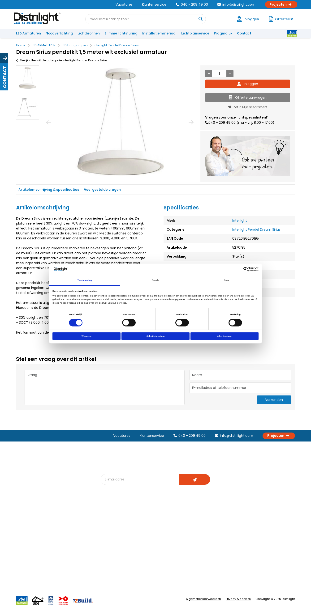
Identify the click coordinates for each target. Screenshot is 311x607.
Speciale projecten (161, 552)
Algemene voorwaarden (203, 599)
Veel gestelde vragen (102, 189)
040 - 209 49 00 (192, 4)
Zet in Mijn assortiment (247, 107)
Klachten (25, 529)
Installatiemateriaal (159, 33)
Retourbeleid (28, 565)
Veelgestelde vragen (77, 568)
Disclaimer (69, 552)
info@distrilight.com (236, 4)
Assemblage (198, 521)
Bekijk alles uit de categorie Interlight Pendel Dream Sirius (62, 60)
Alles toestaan (224, 336)
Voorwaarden (72, 544)
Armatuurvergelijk (159, 544)
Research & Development (208, 552)
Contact (244, 33)
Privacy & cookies (238, 599)
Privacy (66, 560)
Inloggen (247, 83)
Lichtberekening (158, 529)
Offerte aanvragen (248, 97)
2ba (107, 568)
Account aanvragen (33, 521)
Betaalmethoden (31, 544)
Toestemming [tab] (84, 280)
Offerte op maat (116, 537)
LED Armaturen (28, 33)
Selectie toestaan (155, 336)
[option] (27, 77)
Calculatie (196, 529)
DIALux (108, 529)
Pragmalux (223, 33)
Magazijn (196, 537)
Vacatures (124, 4)
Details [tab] (155, 280)
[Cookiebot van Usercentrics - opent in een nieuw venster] (238, 269)
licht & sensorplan (159, 537)
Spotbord (111, 552)
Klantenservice (154, 4)
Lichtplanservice (195, 33)
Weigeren (86, 336)
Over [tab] (226, 280)
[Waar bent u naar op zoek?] (200, 19)
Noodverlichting (59, 33)
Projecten (281, 4)
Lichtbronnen (89, 33)
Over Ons (68, 521)
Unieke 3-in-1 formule (77, 529)
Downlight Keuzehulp (120, 560)
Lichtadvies (154, 521)
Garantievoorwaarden (35, 537)
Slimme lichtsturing (121, 33)
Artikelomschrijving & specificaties (48, 189)
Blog (107, 521)
